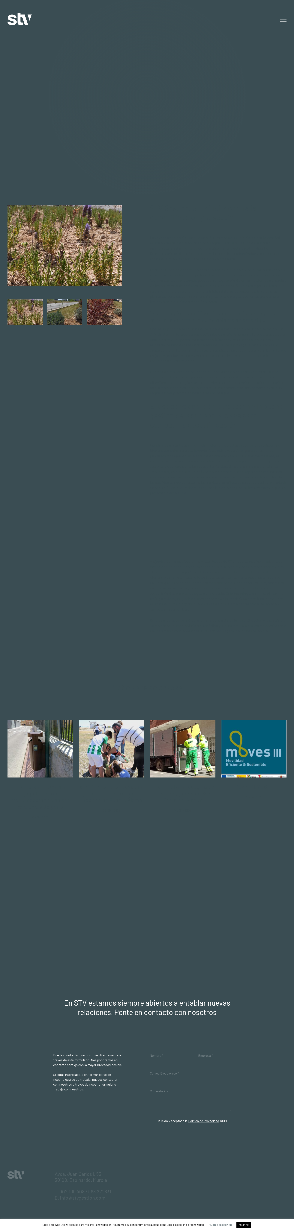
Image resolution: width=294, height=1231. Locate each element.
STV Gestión (20, 19)
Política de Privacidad (203, 1121)
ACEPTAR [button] (244, 1224)
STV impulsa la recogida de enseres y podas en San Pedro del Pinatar (182, 793)
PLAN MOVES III (254, 786)
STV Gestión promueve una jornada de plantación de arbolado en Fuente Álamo (111, 793)
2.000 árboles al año (216, 334)
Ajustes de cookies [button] (220, 1224)
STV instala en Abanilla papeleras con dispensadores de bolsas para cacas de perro (40, 796)
